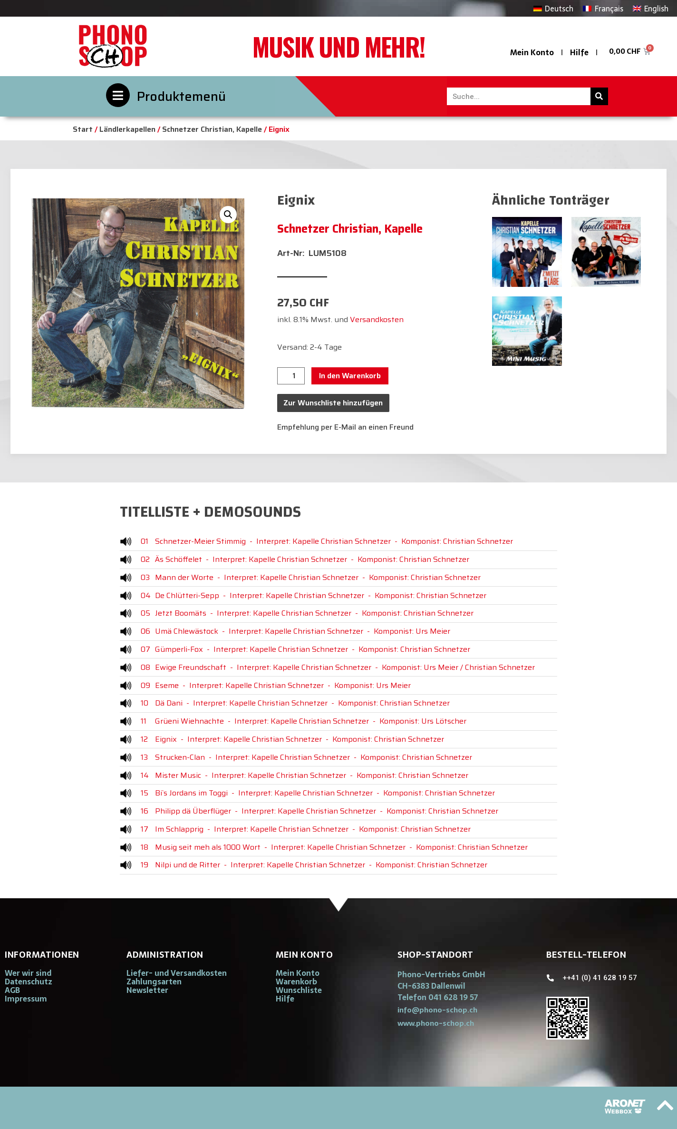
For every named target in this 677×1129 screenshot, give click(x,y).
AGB (12, 990)
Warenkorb (296, 981)
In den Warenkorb (350, 376)
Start (83, 129)
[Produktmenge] (291, 375)
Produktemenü (181, 96)
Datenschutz (28, 981)
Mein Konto (532, 52)
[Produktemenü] (118, 95)
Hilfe (579, 52)
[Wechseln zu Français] (603, 8)
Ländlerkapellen (127, 129)
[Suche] (599, 96)
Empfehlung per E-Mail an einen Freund (345, 427)
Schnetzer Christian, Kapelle (212, 129)
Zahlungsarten (154, 981)
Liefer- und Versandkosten (176, 973)
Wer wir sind (28, 973)
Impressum (26, 998)
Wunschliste (299, 990)
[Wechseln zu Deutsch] (553, 8)
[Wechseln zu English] (650, 8)
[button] (228, 214)
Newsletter (147, 990)
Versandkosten (377, 319)
